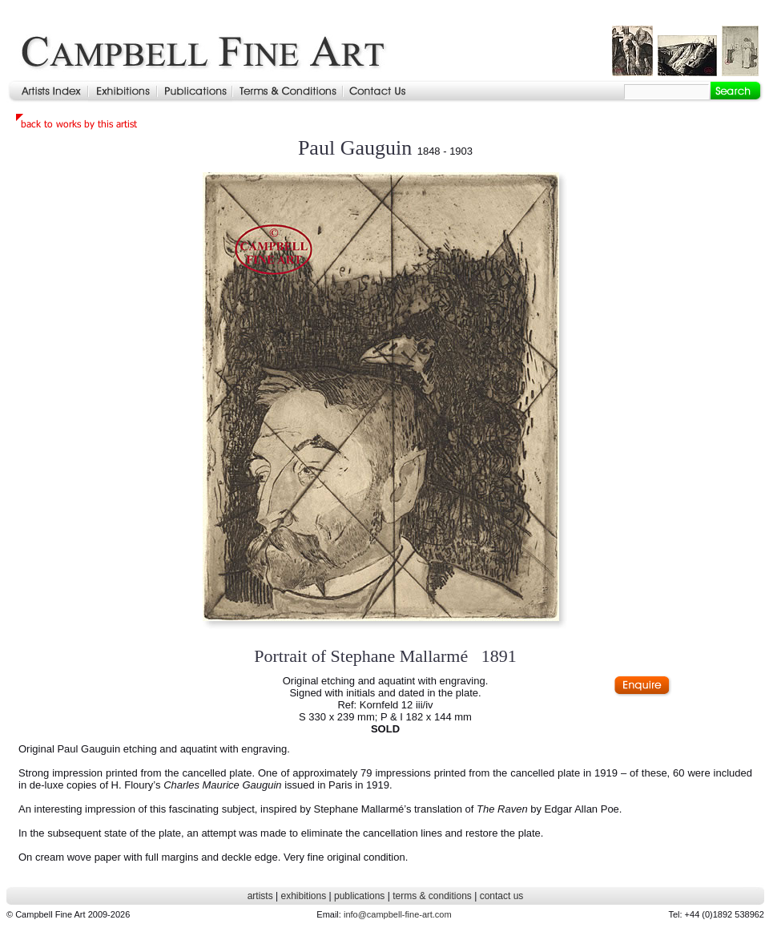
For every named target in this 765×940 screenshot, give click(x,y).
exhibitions (303, 896)
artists (260, 896)
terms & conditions (432, 896)
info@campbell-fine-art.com (398, 914)
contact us (502, 896)
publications (359, 896)
